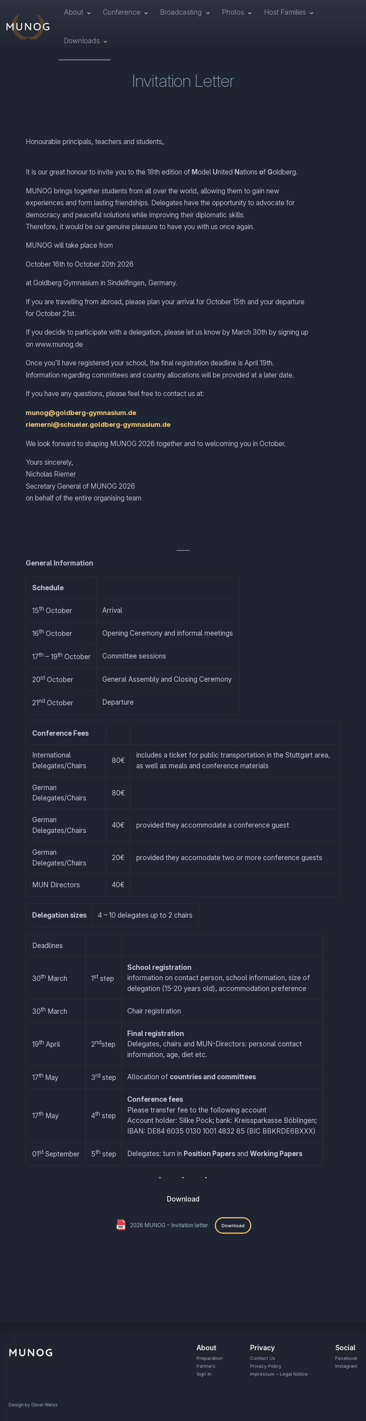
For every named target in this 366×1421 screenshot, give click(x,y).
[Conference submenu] (146, 13)
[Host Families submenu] (312, 13)
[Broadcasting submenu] (208, 13)
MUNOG (28, 26)
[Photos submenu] (250, 13)
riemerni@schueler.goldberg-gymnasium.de (99, 424)
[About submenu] (89, 13)
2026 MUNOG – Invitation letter (169, 1225)
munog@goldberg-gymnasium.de (82, 413)
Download (233, 1225)
